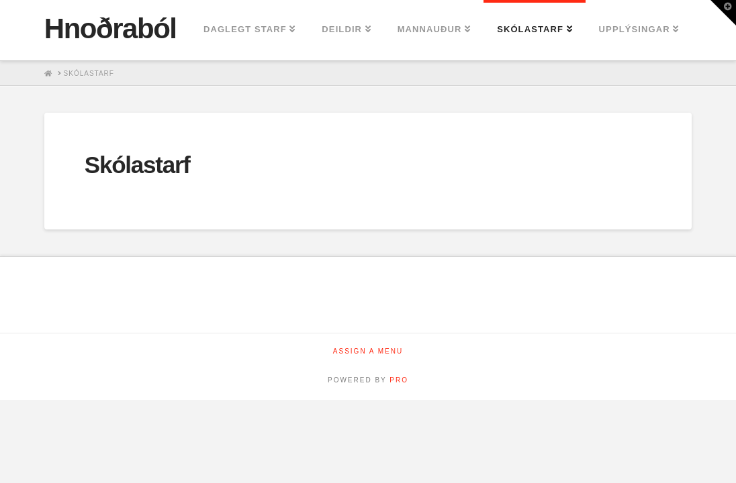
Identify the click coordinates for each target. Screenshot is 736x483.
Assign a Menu (368, 351)
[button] (723, 12)
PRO (398, 380)
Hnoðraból (110, 29)
